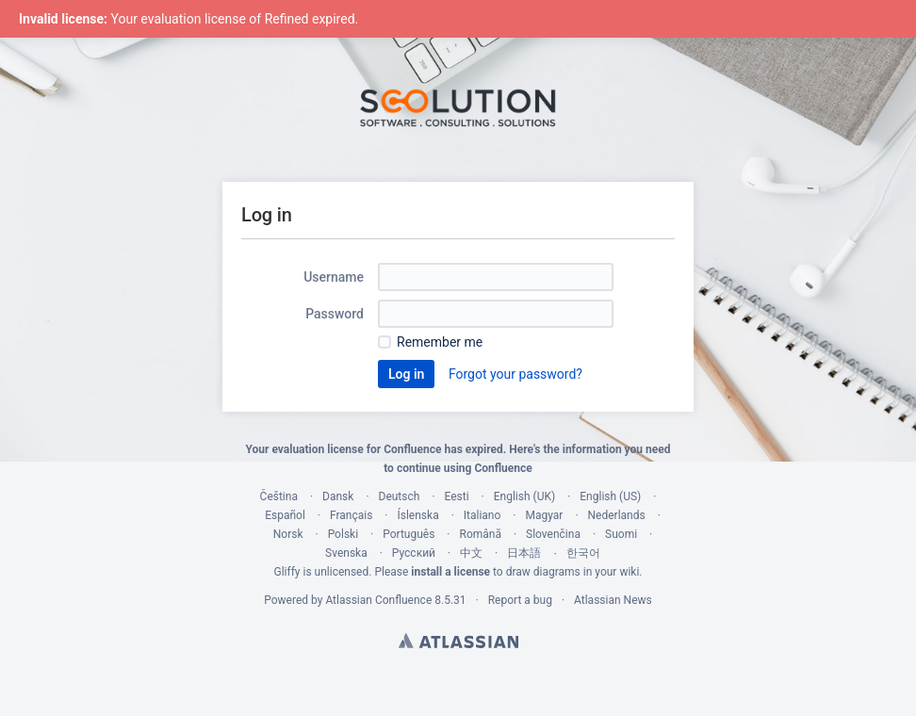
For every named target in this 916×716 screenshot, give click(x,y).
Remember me (440, 342)
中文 (471, 553)
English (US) (610, 496)
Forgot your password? (515, 374)
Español (285, 515)
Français (351, 515)
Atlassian (458, 640)
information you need (617, 449)
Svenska (346, 553)
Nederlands (617, 515)
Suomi (621, 534)
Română (479, 534)
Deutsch (399, 496)
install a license (450, 571)
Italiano (482, 515)
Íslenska (417, 515)
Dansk (337, 496)
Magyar (544, 515)
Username (333, 277)
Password (334, 313)
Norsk (288, 534)
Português (408, 534)
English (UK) (524, 496)
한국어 (583, 553)
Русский (413, 553)
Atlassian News (613, 600)
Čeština (279, 496)
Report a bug (520, 600)
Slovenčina (553, 534)
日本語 (524, 553)
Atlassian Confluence (378, 600)
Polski (343, 534)
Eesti (457, 496)
